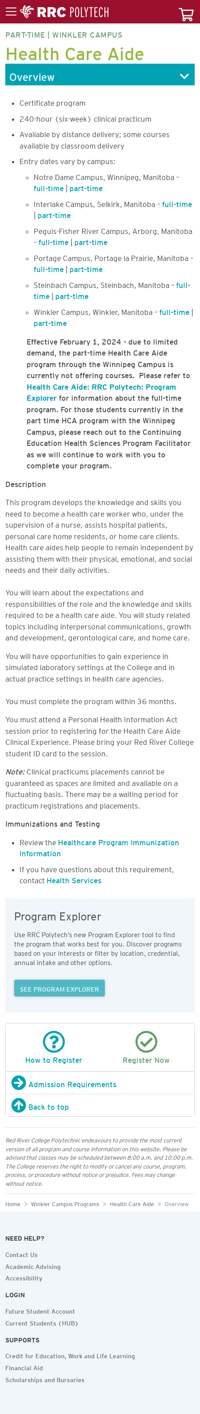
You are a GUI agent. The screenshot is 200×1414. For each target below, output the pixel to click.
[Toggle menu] (57, 11)
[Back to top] (100, 1105)
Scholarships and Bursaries (45, 1378)
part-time (86, 186)
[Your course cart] (186, 12)
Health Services (73, 878)
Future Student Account (40, 1310)
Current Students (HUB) (42, 1322)
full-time (49, 186)
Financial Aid (24, 1366)
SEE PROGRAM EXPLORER (59, 988)
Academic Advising (33, 1265)
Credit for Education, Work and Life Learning (70, 1355)
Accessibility (23, 1277)
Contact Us (21, 1253)
